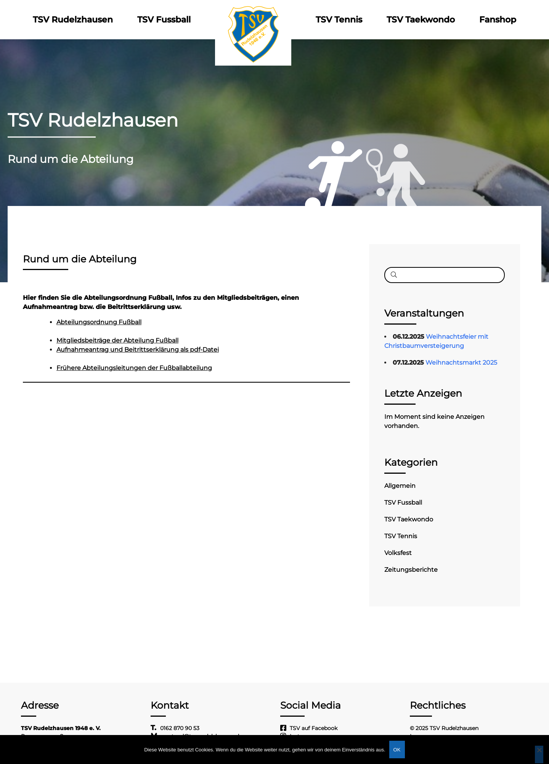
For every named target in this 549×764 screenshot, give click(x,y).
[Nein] (539, 754)
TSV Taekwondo (421, 19)
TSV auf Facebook (313, 728)
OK (397, 750)
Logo (253, 19)
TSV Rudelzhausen (73, 19)
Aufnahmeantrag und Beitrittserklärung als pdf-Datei (137, 349)
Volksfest (398, 553)
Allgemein (400, 485)
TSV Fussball (164, 19)
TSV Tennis (339, 19)
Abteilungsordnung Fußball (98, 322)
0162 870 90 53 (179, 728)
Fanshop (497, 19)
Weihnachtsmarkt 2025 (461, 362)
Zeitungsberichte (411, 569)
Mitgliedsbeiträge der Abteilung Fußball (117, 340)
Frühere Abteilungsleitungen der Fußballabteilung (134, 368)
